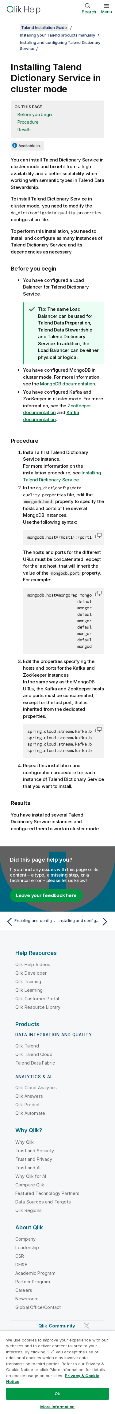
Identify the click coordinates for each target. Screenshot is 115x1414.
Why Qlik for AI (30, 1176)
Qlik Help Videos (33, 964)
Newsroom (27, 1298)
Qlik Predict (27, 1104)
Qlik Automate (30, 1113)
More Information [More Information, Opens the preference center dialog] (57, 1406)
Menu (106, 11)
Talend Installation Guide (44, 27)
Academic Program (35, 1273)
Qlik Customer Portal (37, 998)
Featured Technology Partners (47, 1193)
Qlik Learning (29, 990)
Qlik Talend (27, 1045)
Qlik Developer (31, 973)
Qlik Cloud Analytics (36, 1087)
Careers (23, 1290)
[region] (57, 1372)
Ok (57, 1393)
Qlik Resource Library (37, 1007)
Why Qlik (24, 1142)
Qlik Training (28, 981)
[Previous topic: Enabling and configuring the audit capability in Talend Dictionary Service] (30, 922)
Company (25, 1239)
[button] (98, 535)
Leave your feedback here (46, 895)
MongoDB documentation (67, 384)
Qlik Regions (28, 1210)
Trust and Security (34, 1150)
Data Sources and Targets (43, 1201)
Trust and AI (27, 1167)
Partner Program (32, 1281)
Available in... (30, 145)
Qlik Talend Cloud (33, 1054)
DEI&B (21, 1264)
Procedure (28, 122)
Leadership (27, 1247)
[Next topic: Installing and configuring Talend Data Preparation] (84, 922)
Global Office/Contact (38, 1307)
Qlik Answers (29, 1096)
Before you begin (34, 114)
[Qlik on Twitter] (86, 1326)
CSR (19, 1256)
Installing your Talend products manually (57, 35)
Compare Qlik (29, 1184)
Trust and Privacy (33, 1159)
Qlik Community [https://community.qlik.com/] (56, 1326)
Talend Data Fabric (35, 1062)
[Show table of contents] (12, 27)
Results (24, 129)
